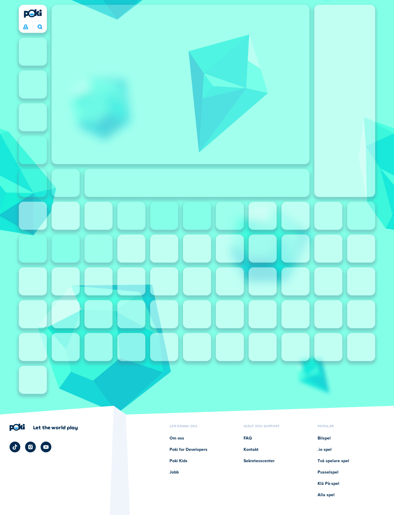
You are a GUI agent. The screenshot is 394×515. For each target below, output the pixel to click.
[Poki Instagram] (30, 447)
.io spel (325, 450)
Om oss (177, 438)
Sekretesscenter (259, 461)
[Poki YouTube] (46, 447)
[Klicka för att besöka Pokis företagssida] (44, 427)
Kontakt (251, 450)
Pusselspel (328, 472)
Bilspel (324, 438)
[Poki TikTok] (15, 447)
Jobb (174, 472)
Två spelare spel (333, 461)
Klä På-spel (328, 484)
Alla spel (326, 495)
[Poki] (33, 13)
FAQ (248, 438)
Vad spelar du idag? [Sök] (40, 26)
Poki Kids (178, 461)
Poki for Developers (188, 450)
